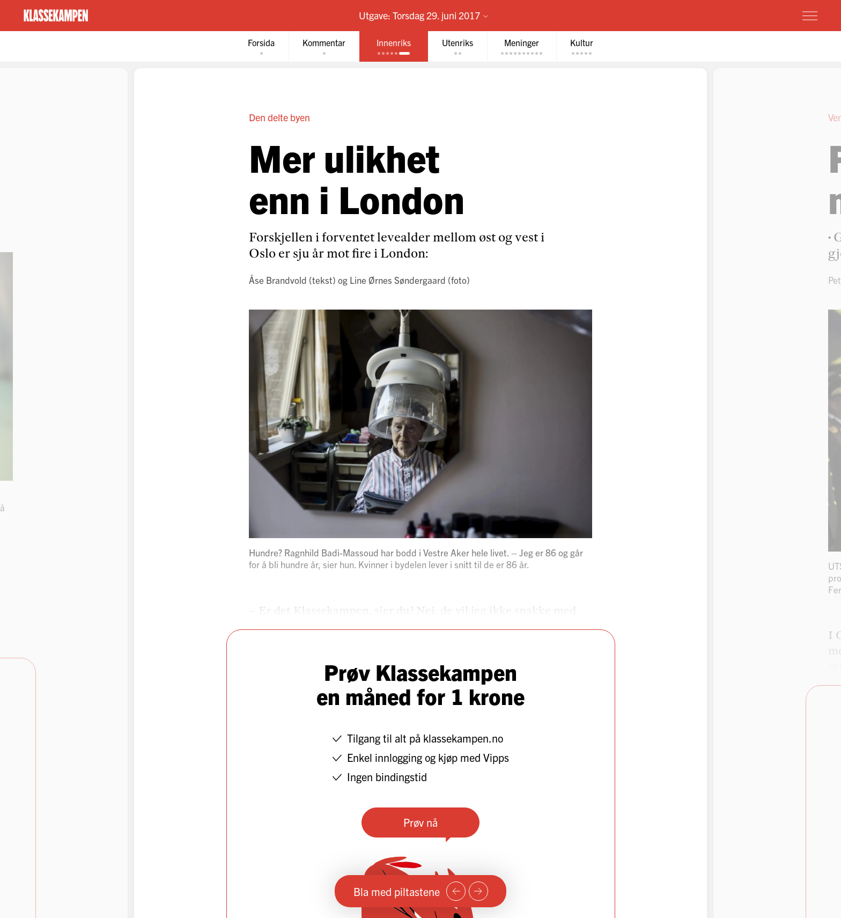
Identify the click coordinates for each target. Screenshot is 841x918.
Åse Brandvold (278, 279)
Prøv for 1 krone (746, 15)
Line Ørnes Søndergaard (398, 279)
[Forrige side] (456, 891)
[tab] (261, 46)
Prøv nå (420, 822)
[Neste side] (478, 891)
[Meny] (809, 15)
